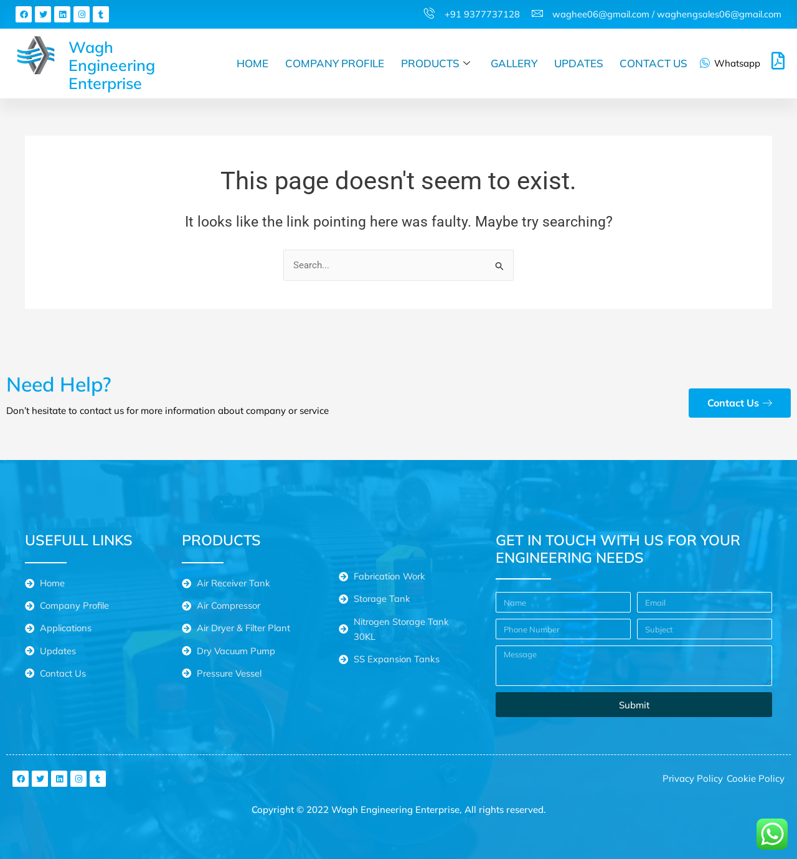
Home (255, 63)
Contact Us (654, 63)
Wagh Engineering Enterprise (111, 65)
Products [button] (437, 64)
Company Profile (337, 63)
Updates (579, 63)
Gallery (515, 63)
